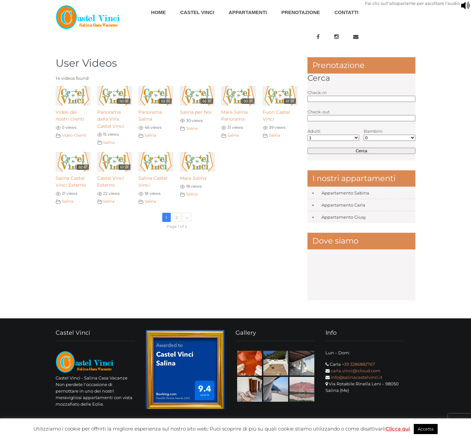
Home (158, 12)
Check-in (317, 92)
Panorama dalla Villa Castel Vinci (110, 119)
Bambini (373, 131)
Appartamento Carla (343, 205)
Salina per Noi (196, 112)
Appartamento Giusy (344, 217)
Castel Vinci (197, 12)
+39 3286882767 (358, 364)
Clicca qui (398, 429)
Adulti (314, 131)
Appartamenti (248, 12)
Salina (108, 142)
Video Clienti (74, 135)
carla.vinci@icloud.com (355, 370)
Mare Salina (193, 178)
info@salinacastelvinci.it (356, 377)
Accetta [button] (426, 428)
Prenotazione (300, 12)
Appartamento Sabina (345, 192)
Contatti (346, 12)
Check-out (318, 111)
